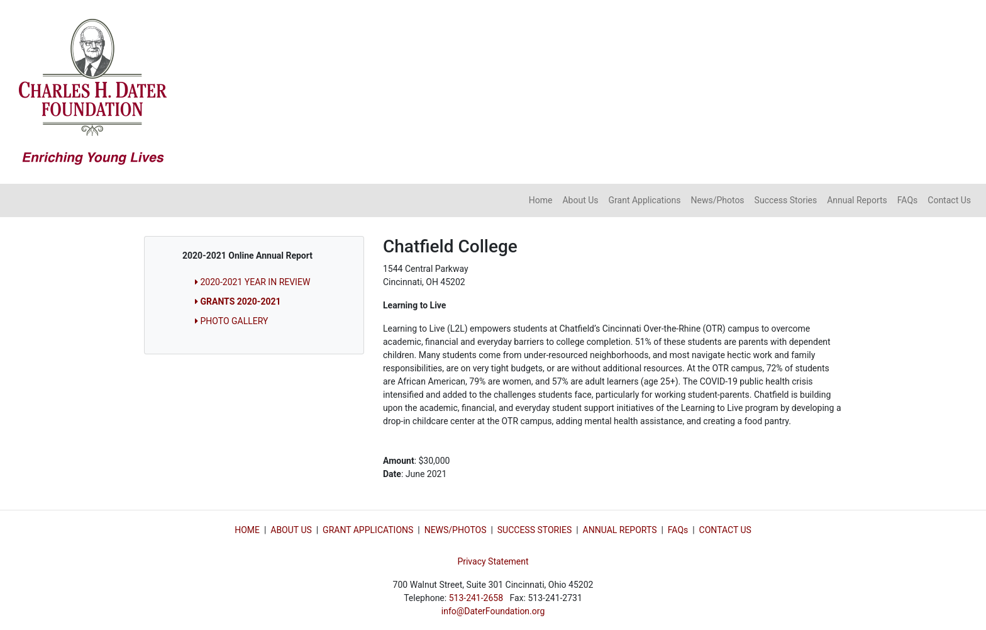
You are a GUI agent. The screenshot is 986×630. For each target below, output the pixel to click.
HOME (247, 530)
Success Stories (786, 200)
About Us (580, 200)
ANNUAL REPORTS (620, 530)
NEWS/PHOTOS (455, 530)
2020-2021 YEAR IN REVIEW (252, 282)
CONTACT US (725, 530)
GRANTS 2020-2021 (238, 301)
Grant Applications (645, 200)
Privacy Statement (492, 561)
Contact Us (949, 200)
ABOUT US (291, 530)
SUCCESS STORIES (534, 530)
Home (541, 200)
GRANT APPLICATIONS (368, 530)
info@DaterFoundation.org (493, 611)
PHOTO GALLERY (231, 321)
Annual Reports (857, 200)
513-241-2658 (476, 598)
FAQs (907, 200)
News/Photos (717, 200)
